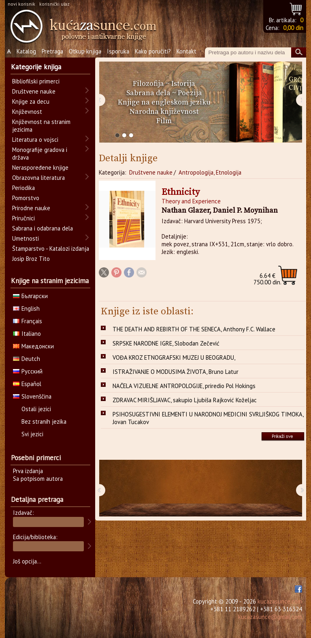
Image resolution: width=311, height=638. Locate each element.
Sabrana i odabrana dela (42, 228)
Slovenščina (32, 396)
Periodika (23, 188)
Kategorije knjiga (36, 66)
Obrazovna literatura (38, 177)
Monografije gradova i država (39, 153)
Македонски (33, 346)
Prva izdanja (28, 471)
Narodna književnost (164, 111)
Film (164, 121)
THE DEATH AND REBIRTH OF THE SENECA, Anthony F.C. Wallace (194, 329)
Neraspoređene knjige (40, 167)
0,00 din (293, 28)
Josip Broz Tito (31, 258)
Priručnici (23, 218)
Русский (28, 371)
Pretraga (52, 51)
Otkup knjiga (85, 51)
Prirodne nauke (31, 208)
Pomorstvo (25, 198)
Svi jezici (32, 434)
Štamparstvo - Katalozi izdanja (50, 248)
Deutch (26, 359)
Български (30, 296)
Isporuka (118, 51)
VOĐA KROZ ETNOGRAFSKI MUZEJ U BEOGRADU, (174, 357)
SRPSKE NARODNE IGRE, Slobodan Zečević (166, 343)
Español (27, 384)
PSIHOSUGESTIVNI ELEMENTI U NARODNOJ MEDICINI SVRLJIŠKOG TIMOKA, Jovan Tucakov (208, 418)
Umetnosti (25, 238)
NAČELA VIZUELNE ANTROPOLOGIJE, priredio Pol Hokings (184, 386)
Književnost (27, 111)
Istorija (183, 83)
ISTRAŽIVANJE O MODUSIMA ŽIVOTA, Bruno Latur (176, 372)
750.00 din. (267, 279)
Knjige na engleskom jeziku (164, 102)
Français (27, 321)
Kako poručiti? (153, 51)
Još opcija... (27, 561)
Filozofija (148, 83)
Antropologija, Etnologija (210, 172)
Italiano (27, 333)
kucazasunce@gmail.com (270, 617)
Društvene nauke (151, 172)
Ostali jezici (36, 409)
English (26, 308)
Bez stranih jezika (43, 421)
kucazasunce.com (280, 601)
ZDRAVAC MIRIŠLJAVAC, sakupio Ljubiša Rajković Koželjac (185, 400)
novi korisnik (21, 4)
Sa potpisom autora (38, 478)
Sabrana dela (148, 93)
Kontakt (186, 51)
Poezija (190, 93)
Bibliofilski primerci (36, 81)
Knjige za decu (30, 101)
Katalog (26, 51)
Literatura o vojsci (35, 139)
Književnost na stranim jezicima (41, 125)
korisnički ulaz (54, 4)
